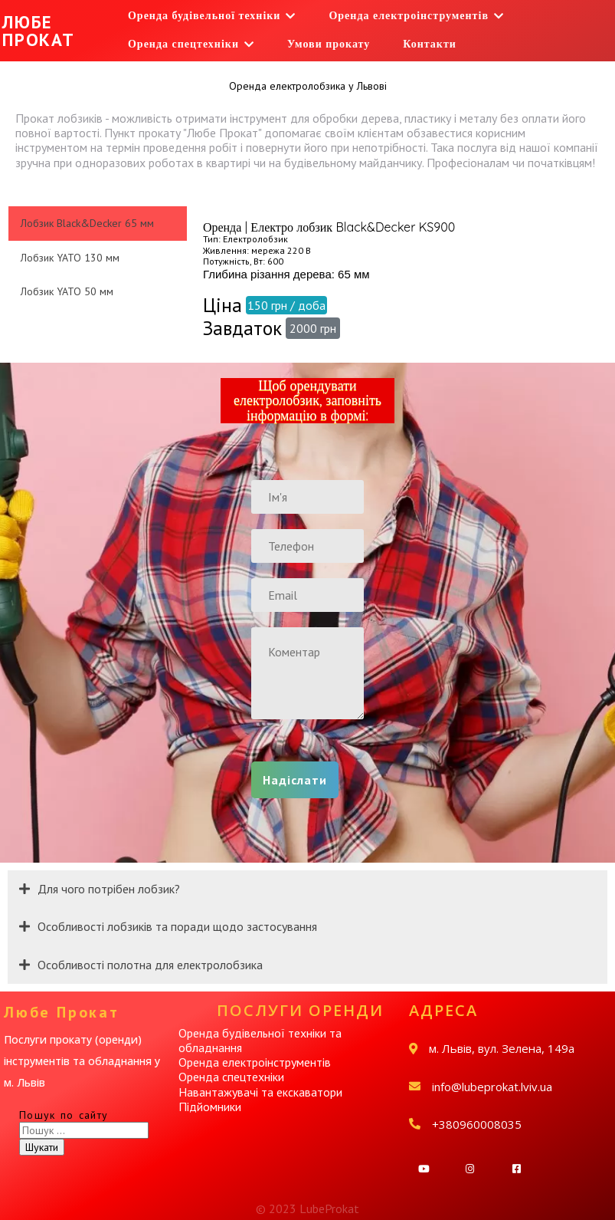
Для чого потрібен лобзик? (109, 888)
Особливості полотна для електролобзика (150, 964)
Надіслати (295, 780)
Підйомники (209, 1106)
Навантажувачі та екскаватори (260, 1092)
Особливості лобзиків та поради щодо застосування (177, 926)
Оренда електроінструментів (254, 1062)
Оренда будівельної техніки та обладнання (260, 1040)
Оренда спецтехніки (231, 1076)
